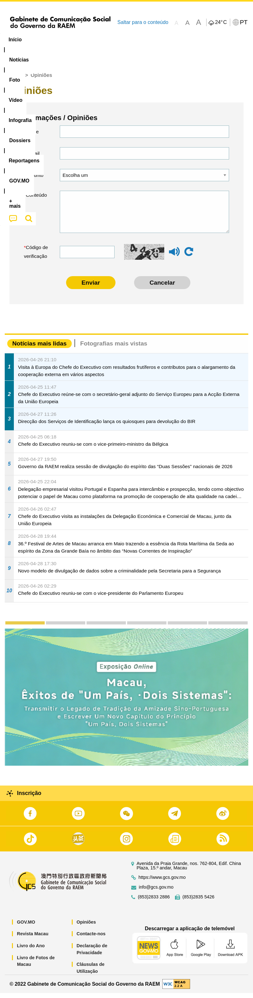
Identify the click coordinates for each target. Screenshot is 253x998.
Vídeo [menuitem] (97, 39)
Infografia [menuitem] (127, 39)
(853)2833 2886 (154, 902)
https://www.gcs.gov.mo (162, 882)
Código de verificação (36, 257)
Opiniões (86, 927)
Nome (32, 136)
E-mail (33, 158)
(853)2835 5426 (199, 902)
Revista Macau (32, 938)
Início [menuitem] (15, 39)
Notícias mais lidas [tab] (39, 348)
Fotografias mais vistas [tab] (113, 348)
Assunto (34, 180)
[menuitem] (42, 40)
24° (221, 22)
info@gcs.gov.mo (156, 892)
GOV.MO (26, 927)
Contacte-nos (90, 938)
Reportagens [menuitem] (199, 39)
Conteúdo (36, 200)
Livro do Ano (31, 950)
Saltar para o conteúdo (142, 22)
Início (16, 80)
